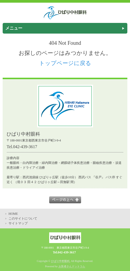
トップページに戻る (65, 63)
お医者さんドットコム (71, 266)
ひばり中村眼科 (60, 261)
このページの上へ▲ (65, 199)
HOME (13, 214)
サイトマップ (18, 223)
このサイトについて (23, 218)
